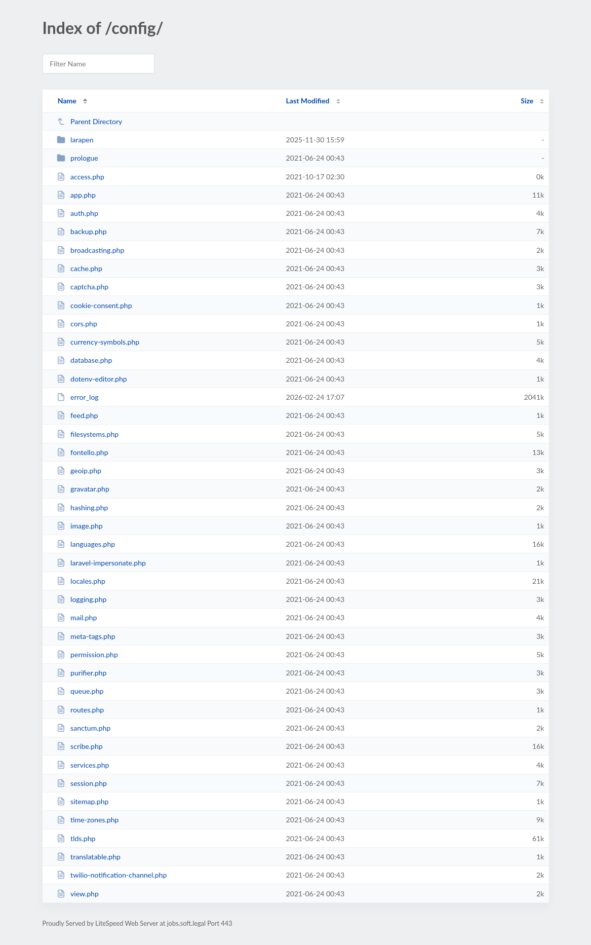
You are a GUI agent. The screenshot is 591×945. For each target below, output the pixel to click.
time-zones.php (88, 819)
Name (67, 100)
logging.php (82, 599)
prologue (77, 158)
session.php (82, 783)
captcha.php (83, 286)
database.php (84, 360)
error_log (78, 397)
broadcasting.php (91, 250)
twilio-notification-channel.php (112, 875)
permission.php (87, 654)
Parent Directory (90, 121)
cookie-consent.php (94, 305)
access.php (80, 176)
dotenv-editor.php (92, 378)
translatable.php (89, 856)
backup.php (82, 231)
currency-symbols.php (98, 341)
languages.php (86, 544)
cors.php (77, 323)
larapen (75, 139)
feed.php (77, 415)
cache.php (79, 268)
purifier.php (82, 672)
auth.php (77, 213)
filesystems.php (88, 434)
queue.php (80, 691)
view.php (78, 893)
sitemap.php (83, 801)
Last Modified (308, 100)
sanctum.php (84, 728)
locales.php (81, 581)
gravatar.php (83, 488)
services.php (83, 765)
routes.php (80, 709)
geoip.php (79, 470)
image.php (80, 525)
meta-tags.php (86, 636)
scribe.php (80, 746)
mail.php (77, 617)
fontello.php (82, 452)
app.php (76, 195)
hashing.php (82, 507)
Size (527, 100)
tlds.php (76, 838)
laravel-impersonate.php (101, 562)
